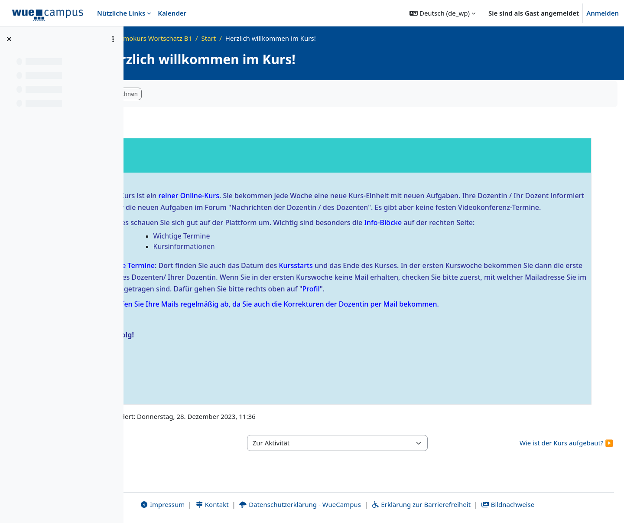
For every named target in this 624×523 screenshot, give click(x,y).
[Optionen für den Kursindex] (113, 39)
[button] (442, 13)
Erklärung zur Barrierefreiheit (457, 504)
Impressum (198, 504)
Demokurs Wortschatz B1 (226, 38)
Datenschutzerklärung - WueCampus (336, 504)
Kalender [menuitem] (172, 13)
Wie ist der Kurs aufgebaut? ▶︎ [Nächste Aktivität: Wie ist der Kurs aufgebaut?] (566, 454)
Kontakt (248, 504)
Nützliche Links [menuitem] (121, 13)
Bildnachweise (544, 504)
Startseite (164, 38)
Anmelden (602, 13)
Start (281, 38)
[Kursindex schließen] (9, 39)
